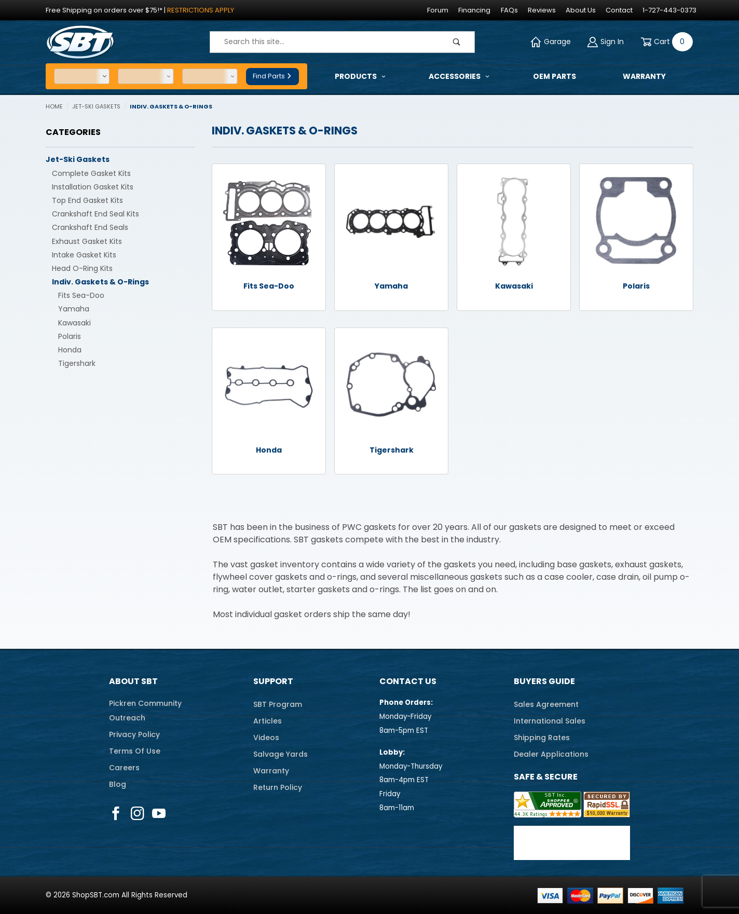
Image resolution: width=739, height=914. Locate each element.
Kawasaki (74, 323)
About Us (581, 10)
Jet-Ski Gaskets (78, 159)
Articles (267, 721)
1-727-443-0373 (669, 10)
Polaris (69, 336)
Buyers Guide (544, 681)
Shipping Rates (542, 737)
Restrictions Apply (200, 10)
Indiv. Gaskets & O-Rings (100, 282)
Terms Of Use (134, 751)
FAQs (509, 10)
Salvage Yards (280, 754)
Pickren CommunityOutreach (145, 710)
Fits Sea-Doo (81, 295)
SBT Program (277, 704)
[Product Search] (324, 42)
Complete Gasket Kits (91, 173)
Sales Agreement (546, 704)
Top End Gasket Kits (87, 200)
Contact (619, 10)
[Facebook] (115, 813)
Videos (266, 737)
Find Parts (272, 76)
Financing (474, 10)
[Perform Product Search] (456, 42)
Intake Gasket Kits (84, 255)
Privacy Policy (134, 734)
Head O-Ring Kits (82, 268)
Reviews (542, 10)
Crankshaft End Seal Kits (95, 214)
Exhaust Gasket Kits (87, 241)
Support (273, 681)
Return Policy (277, 787)
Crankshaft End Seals (90, 227)
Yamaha (73, 309)
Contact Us (407, 681)
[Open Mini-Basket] (664, 42)
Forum (437, 10)
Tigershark (76, 363)
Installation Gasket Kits (92, 187)
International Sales (549, 721)
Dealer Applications (551, 754)
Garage (550, 41)
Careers (124, 767)
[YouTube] (159, 813)
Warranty (271, 771)
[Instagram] (137, 813)
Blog (117, 784)
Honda (69, 350)
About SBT (133, 681)
